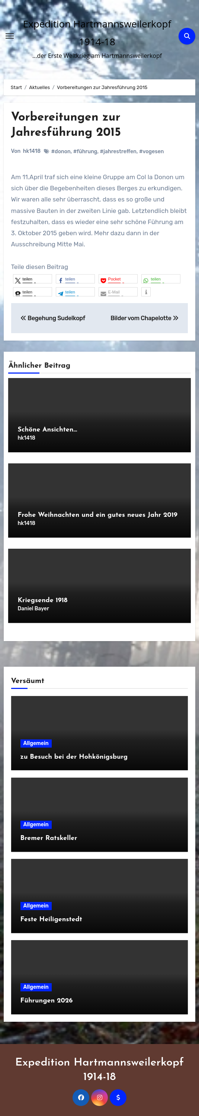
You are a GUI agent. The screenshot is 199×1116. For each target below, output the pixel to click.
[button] (32, 278)
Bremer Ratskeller (48, 838)
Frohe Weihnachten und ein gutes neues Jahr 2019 (97, 515)
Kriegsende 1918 (42, 600)
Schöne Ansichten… (47, 429)
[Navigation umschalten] (10, 36)
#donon (60, 151)
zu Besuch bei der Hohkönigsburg (74, 757)
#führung (85, 151)
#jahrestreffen (118, 151)
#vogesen (151, 151)
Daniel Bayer (33, 608)
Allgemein (36, 743)
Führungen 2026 (46, 1000)
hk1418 (32, 151)
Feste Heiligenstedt (51, 919)
